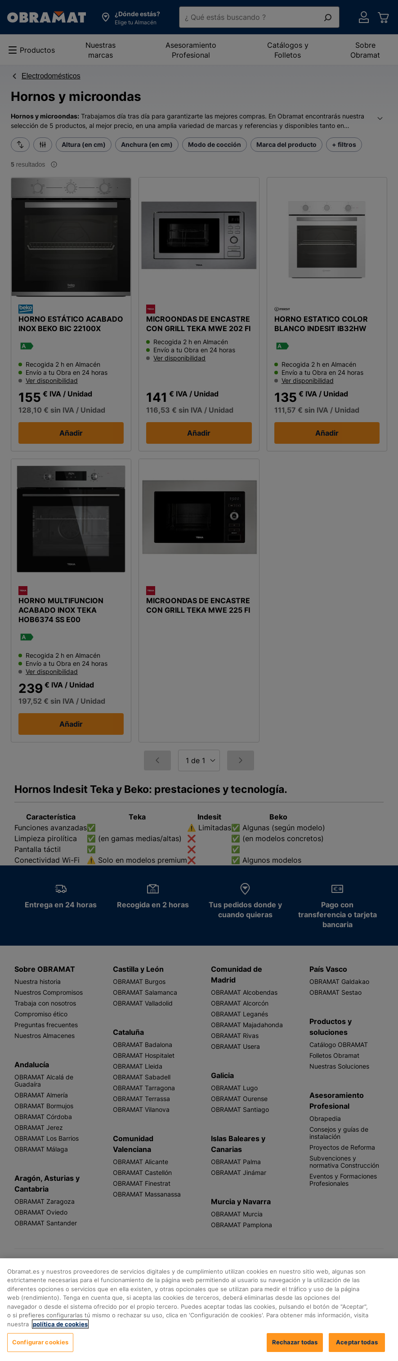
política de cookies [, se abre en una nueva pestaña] (60, 1332)
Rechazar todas (295, 1350)
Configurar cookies (40, 1350)
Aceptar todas (357, 1350)
